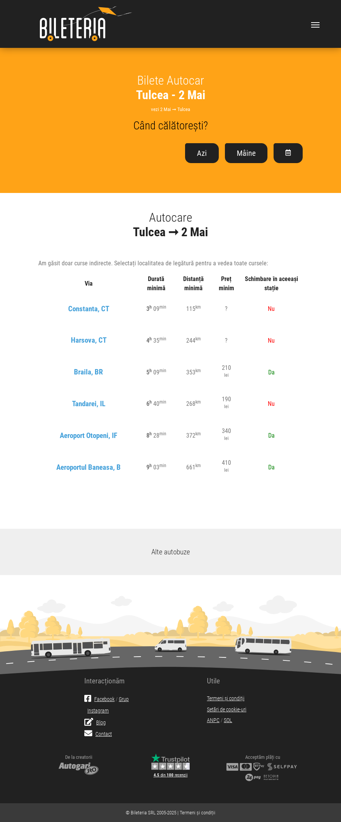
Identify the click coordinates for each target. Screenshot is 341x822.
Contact (98, 734)
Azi (202, 153)
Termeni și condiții (225, 698)
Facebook (99, 699)
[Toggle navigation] (315, 24)
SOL (228, 720)
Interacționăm (104, 681)
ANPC (213, 720)
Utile (213, 681)
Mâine (246, 153)
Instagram (98, 711)
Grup (124, 699)
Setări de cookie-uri (226, 709)
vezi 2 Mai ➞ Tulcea (170, 109)
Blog (95, 722)
